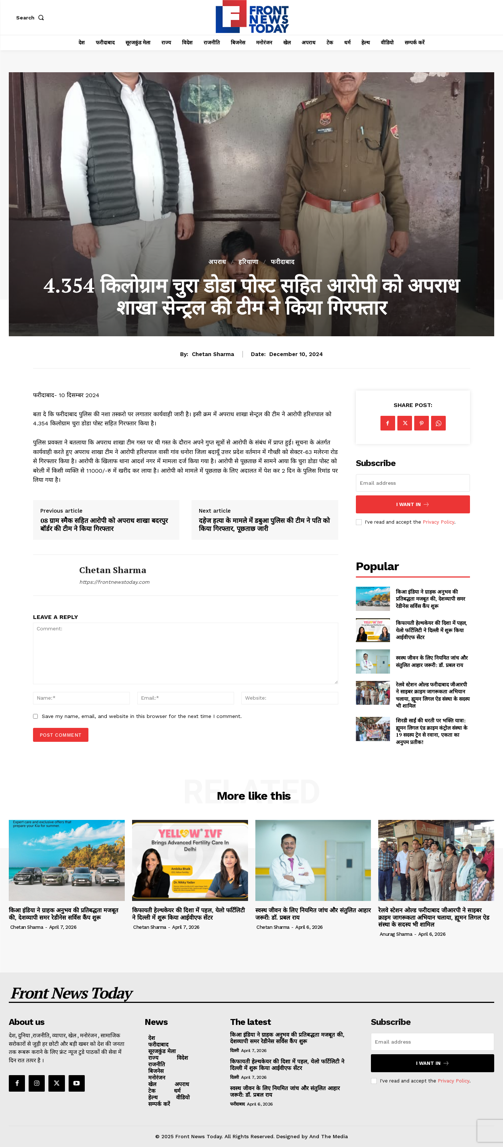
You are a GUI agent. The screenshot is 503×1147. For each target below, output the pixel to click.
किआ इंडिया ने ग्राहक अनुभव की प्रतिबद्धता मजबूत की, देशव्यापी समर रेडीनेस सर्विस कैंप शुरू (430, 598)
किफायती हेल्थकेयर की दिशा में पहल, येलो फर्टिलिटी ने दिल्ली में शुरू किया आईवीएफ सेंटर (431, 630)
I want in (413, 504)
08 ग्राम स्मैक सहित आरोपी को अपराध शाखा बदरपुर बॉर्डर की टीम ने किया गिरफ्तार (104, 524)
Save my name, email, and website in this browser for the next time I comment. (142, 716)
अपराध (217, 262)
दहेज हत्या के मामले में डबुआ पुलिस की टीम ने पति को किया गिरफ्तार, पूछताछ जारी (264, 524)
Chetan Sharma (213, 354)
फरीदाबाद (283, 262)
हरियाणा (248, 262)
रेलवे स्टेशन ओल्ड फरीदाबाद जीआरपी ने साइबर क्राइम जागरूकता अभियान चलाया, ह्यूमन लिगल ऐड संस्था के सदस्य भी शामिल (433, 695)
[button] (31, 17)
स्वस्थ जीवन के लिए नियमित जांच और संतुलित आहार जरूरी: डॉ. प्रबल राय (432, 661)
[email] (413, 483)
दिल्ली (234, 1050)
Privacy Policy (438, 522)
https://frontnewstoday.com (114, 582)
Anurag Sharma (396, 934)
